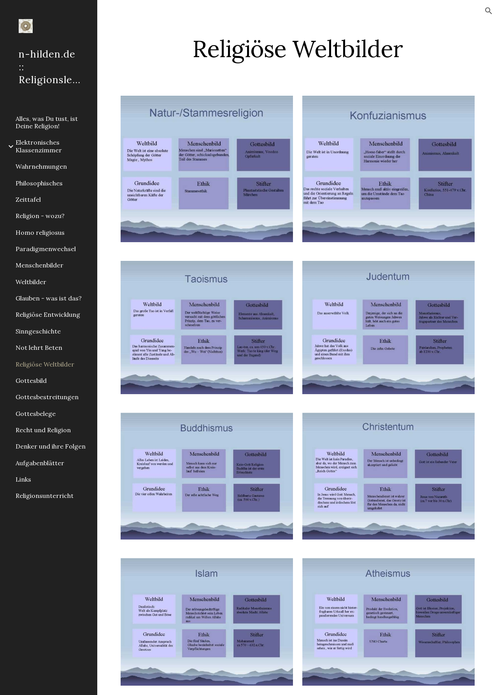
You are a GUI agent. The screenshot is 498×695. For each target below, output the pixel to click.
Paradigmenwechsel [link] (46, 249)
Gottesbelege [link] (36, 413)
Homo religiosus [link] (40, 232)
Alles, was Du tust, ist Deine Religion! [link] (47, 122)
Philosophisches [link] (39, 183)
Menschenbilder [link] (39, 265)
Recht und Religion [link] (43, 430)
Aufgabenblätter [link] (40, 463)
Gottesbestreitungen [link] (47, 397)
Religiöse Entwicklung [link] (48, 314)
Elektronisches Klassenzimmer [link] (39, 146)
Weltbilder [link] (31, 282)
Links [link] (23, 479)
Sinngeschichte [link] (38, 331)
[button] (488, 11)
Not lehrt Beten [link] (39, 347)
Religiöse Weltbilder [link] (45, 364)
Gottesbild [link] (31, 380)
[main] (298, 49)
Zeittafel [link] (28, 199)
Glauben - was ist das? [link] (49, 298)
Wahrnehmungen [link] (41, 166)
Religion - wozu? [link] (40, 216)
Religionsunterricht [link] (45, 495)
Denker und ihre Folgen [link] (51, 446)
